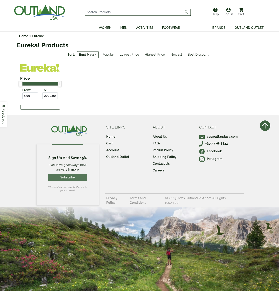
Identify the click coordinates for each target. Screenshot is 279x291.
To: (44, 90)
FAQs (157, 143)
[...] (134, 12)
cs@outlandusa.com (218, 136)
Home (23, 36)
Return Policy (163, 150)
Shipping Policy (165, 157)
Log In (228, 12)
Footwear (171, 27)
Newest (176, 54)
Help (215, 12)
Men (124, 27)
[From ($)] (30, 95)
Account (112, 150)
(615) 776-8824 (213, 143)
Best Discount (198, 54)
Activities (144, 27)
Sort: (71, 54)
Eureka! (38, 36)
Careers (159, 170)
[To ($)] (50, 95)
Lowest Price (129, 54)
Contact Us (161, 163)
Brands (218, 27)
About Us (160, 136)
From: (26, 90)
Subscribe (67, 177)
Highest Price (155, 54)
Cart (241, 12)
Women (105, 27)
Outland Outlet (249, 27)
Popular (108, 54)
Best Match (88, 54)
